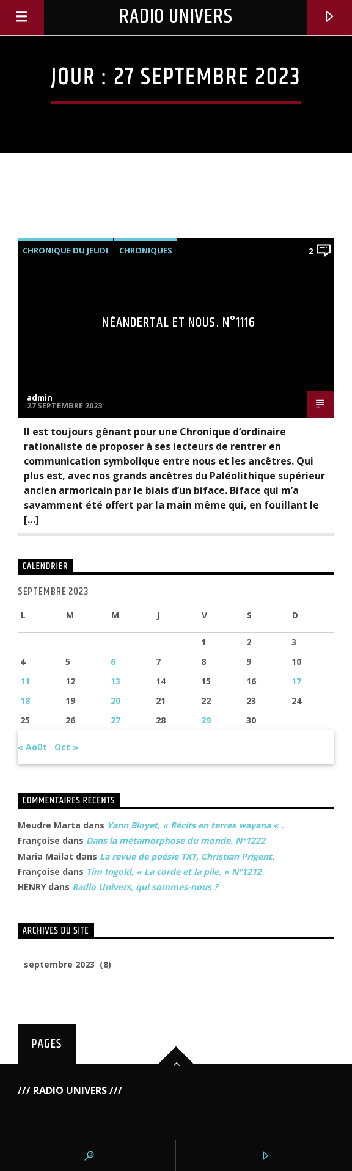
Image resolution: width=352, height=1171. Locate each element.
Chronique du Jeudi (65, 250)
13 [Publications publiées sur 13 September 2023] (115, 681)
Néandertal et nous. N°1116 (178, 322)
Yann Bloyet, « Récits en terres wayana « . (195, 825)
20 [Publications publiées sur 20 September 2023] (115, 700)
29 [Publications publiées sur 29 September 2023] (206, 720)
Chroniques (145, 250)
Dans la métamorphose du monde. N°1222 (175, 840)
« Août (32, 747)
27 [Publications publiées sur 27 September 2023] (115, 720)
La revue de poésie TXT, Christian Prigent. (187, 856)
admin (40, 397)
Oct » (66, 747)
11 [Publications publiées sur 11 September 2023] (25, 681)
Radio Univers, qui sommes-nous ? (145, 887)
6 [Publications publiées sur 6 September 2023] (113, 661)
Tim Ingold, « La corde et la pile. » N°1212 (174, 871)
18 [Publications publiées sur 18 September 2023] (25, 700)
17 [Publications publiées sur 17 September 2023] (296, 681)
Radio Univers (175, 16)
